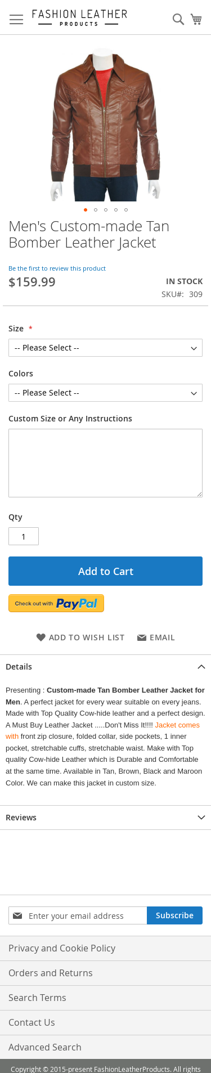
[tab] (105, 666)
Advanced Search (45, 1047)
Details (19, 666)
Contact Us (31, 1022)
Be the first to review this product (57, 268)
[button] (85, 209)
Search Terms (37, 997)
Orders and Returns (50, 973)
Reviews (21, 817)
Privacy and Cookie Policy (61, 948)
